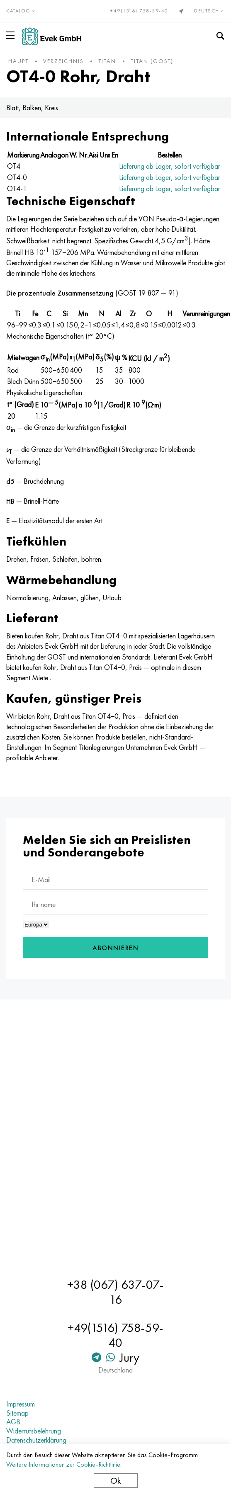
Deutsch (209, 10)
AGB (13, 1421)
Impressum (20, 1404)
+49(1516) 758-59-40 (139, 10)
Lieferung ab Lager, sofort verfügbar (169, 166)
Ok (115, 1481)
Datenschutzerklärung (36, 1440)
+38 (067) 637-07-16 (115, 1292)
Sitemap (17, 1413)
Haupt (18, 61)
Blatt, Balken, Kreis (32, 107)
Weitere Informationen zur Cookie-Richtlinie (63, 1464)
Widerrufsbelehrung (33, 1431)
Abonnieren (115, 947)
